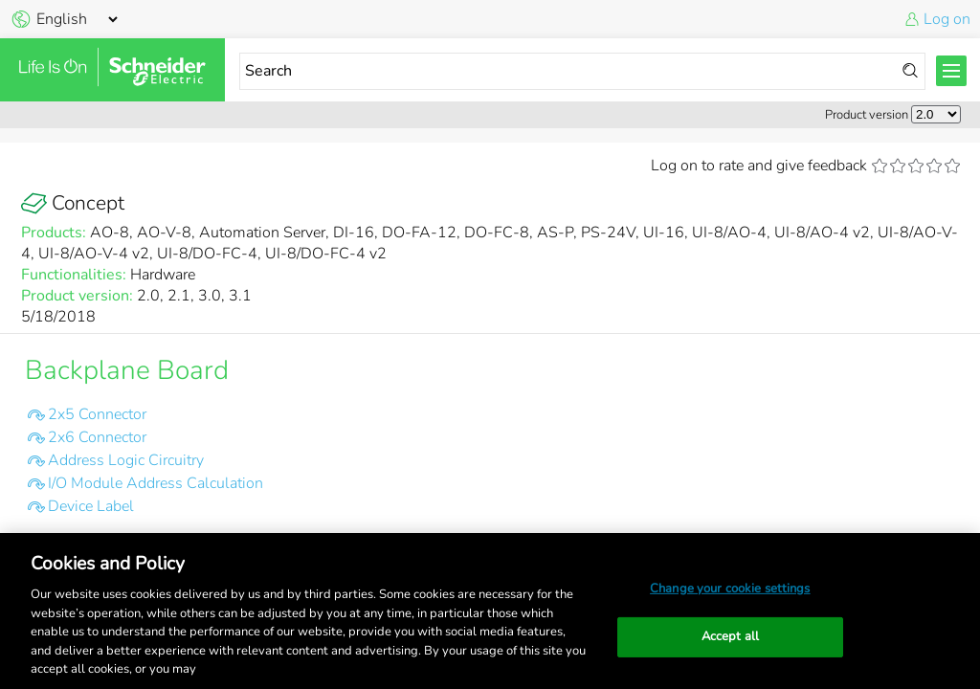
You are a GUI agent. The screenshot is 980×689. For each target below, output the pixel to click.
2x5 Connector (97, 414)
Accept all (730, 636)
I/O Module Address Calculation (155, 483)
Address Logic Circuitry (126, 460)
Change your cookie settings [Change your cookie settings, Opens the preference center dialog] (730, 588)
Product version (866, 114)
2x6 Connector (97, 437)
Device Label (91, 506)
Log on (947, 19)
